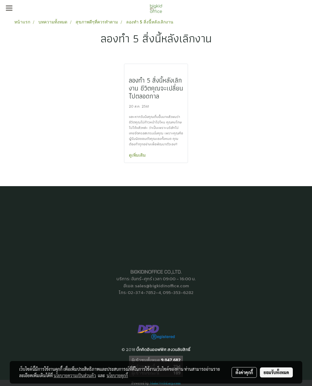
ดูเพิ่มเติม (138, 155)
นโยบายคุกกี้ (117, 375)
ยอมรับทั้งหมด (276, 372)
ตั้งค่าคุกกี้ (244, 372)
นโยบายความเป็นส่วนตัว (75, 375)
